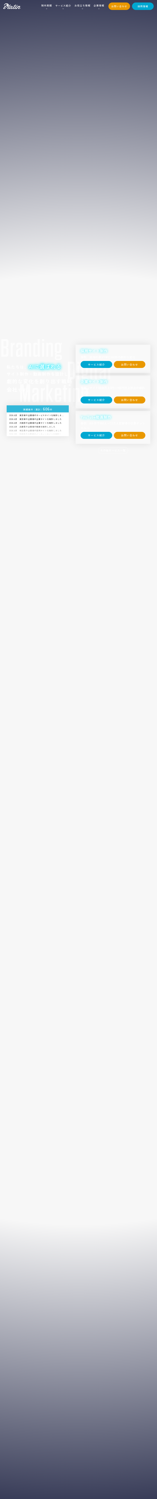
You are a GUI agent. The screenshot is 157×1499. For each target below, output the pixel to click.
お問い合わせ (119, 6)
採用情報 (143, 6)
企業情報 (99, 5)
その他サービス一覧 (113, 450)
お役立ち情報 (82, 5)
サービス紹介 (63, 5)
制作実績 (46, 5)
